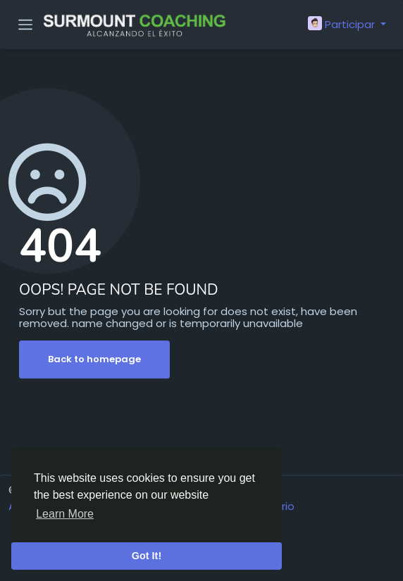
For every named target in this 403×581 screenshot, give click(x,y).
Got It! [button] (146, 555)
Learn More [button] (65, 514)
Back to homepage (94, 359)
